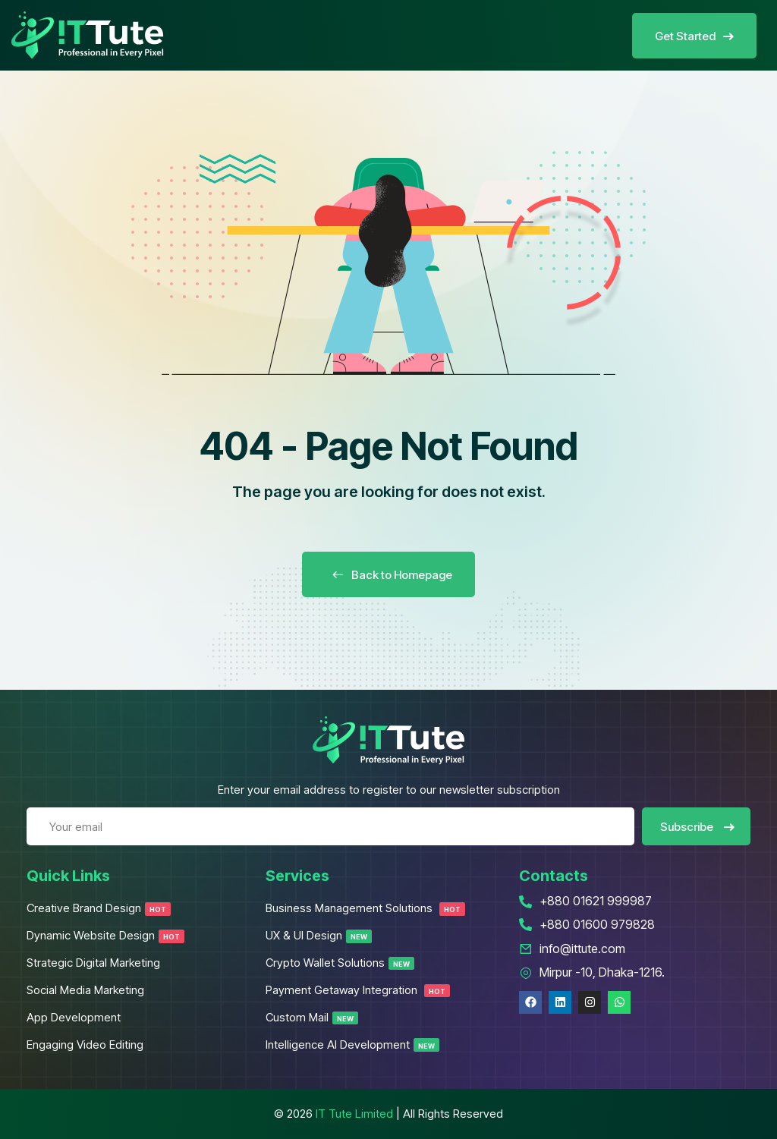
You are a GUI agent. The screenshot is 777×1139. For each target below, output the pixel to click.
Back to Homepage (388, 575)
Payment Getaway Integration (358, 990)
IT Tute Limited (354, 1113)
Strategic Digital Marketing (93, 962)
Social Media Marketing (85, 990)
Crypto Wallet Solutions (340, 962)
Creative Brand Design (99, 908)
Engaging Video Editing (85, 1044)
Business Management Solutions (365, 908)
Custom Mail (312, 1017)
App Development (74, 1017)
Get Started (694, 36)
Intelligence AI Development (352, 1044)
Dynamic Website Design (105, 935)
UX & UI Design (319, 935)
